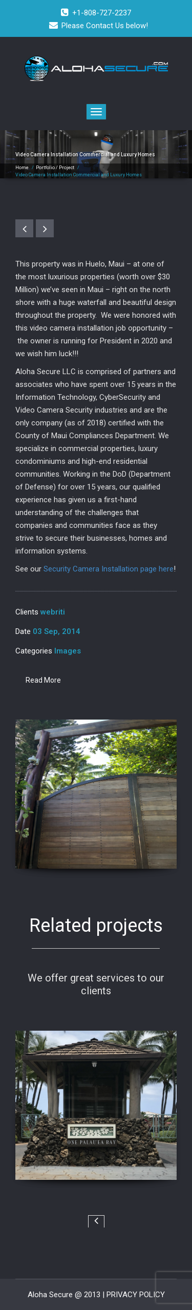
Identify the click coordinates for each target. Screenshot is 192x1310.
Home (22, 167)
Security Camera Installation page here (109, 569)
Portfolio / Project (55, 167)
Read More (43, 680)
